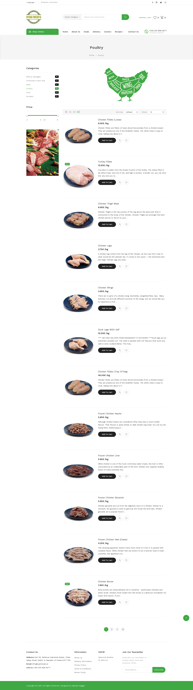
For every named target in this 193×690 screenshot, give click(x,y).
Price (29, 107)
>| (123, 629)
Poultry (101, 55)
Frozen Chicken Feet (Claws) (112, 539)
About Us (78, 658)
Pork (42, 92)
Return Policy (80, 672)
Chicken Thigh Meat (108, 203)
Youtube (165, 2)
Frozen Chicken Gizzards (111, 497)
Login (147, 17)
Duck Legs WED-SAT (109, 329)
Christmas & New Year (42, 80)
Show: (144, 112)
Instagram (157, 2)
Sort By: (119, 112)
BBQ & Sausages (42, 76)
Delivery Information (83, 661)
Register (137, 17)
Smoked (42, 96)
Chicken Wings (105, 287)
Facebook (152, 2)
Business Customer (49, 2)
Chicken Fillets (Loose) (109, 119)
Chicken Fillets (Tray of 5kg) (113, 371)
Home (91, 55)
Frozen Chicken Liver (109, 455)
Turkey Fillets (105, 161)
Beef (42, 84)
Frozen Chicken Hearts (109, 413)
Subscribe (159, 670)
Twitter (161, 2)
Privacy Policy (80, 665)
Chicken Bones (105, 581)
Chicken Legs (105, 245)
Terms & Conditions (82, 669)
